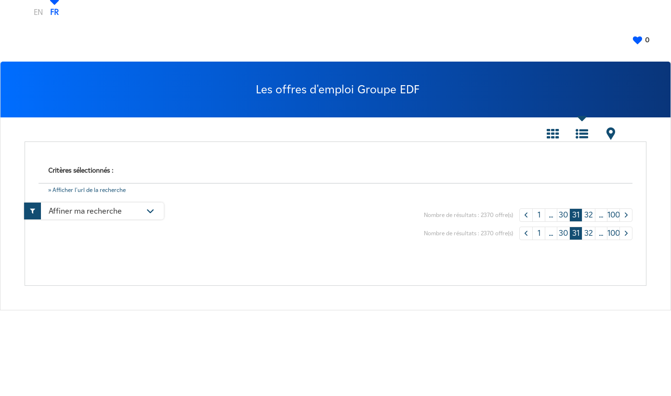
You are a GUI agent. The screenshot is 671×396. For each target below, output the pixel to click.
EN (38, 12)
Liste (582, 134)
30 (563, 214)
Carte (611, 134)
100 (613, 214)
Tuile (553, 134)
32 (588, 214)
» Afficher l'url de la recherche (87, 189)
